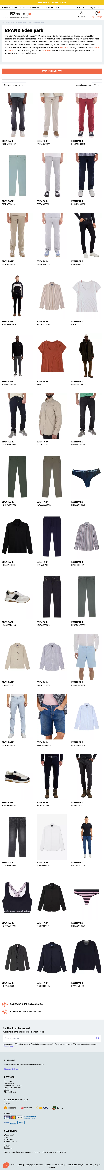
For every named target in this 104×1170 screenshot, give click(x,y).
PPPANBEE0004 (44, 745)
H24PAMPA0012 (78, 384)
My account (8, 1139)
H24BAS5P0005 (9, 445)
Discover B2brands (12, 1069)
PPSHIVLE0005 (43, 865)
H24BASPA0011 (44, 565)
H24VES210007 (9, 986)
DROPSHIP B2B (10, 1092)
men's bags (65, 47)
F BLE (73, 324)
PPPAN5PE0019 (78, 865)
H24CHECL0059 (9, 685)
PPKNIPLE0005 (8, 565)
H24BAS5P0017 (9, 324)
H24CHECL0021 (78, 565)
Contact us (8, 1148)
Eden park (8, 141)
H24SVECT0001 (78, 505)
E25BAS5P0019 (43, 144)
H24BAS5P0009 (9, 865)
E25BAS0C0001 (78, 144)
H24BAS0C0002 (9, 505)
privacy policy (8, 1046)
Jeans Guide (9, 1083)
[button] (79, 7)
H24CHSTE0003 (9, 625)
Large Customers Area (13, 1088)
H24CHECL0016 (44, 324)
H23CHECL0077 (44, 445)
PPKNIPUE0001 (78, 986)
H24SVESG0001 (9, 926)
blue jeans (47, 50)
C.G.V (6, 1137)
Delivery (7, 1146)
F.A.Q (6, 1144)
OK (97, 1038)
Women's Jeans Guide (12, 1086)
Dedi (79, 1165)
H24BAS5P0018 (44, 625)
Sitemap (21, 1165)
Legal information (10, 1165)
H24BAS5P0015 (78, 445)
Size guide (8, 1081)
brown (11, 50)
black (97, 47)
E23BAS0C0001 (9, 745)
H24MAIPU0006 (9, 384)
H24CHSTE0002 (9, 805)
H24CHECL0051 (44, 685)
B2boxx (7, 1090)
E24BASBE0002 (78, 685)
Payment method (10, 1142)
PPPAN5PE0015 (78, 264)
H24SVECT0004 (78, 926)
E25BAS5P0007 (9, 144)
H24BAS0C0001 (78, 625)
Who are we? (9, 1135)
